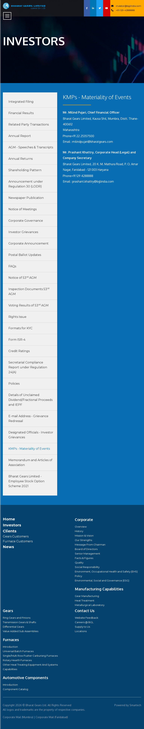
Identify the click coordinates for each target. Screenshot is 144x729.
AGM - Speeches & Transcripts (30, 147)
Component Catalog (15, 689)
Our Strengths (83, 540)
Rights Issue (17, 317)
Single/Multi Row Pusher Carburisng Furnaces (30, 655)
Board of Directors (86, 549)
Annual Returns (20, 159)
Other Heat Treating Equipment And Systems (30, 664)
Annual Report (19, 136)
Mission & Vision (84, 535)
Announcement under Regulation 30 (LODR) (25, 184)
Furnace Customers (18, 541)
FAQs (12, 266)
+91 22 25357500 (82, 136)
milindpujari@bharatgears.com (92, 141)
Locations (81, 631)
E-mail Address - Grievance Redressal (28, 418)
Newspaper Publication (26, 198)
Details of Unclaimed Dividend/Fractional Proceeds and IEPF (30, 399)
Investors (12, 525)
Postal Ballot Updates (24, 255)
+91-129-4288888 (123, 10)
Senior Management (87, 553)
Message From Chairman (90, 544)
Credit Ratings (19, 351)
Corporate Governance (25, 220)
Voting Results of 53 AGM (28, 305)
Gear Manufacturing (87, 595)
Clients (9, 531)
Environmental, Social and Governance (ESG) (102, 580)
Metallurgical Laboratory (89, 604)
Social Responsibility (87, 567)
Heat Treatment (84, 600)
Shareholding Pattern (24, 170)
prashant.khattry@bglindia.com (93, 181)
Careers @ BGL (84, 622)
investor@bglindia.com (126, 5)
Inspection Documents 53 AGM (28, 291)
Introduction (10, 646)
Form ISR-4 (16, 339)
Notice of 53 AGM (22, 277)
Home (9, 519)
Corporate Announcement (28, 243)
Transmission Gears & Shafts (19, 622)
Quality (79, 562)
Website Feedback (86, 617)
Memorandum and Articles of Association (30, 462)
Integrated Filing (21, 101)
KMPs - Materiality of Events (29, 448)
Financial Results (21, 113)
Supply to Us (82, 626)
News (8, 547)
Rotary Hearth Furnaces (17, 660)
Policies (14, 383)
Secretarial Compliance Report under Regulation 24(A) (27, 367)
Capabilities (10, 669)
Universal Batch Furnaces (18, 651)
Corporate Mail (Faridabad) (52, 717)
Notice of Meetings (22, 209)
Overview (81, 526)
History (79, 531)
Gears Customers (15, 536)
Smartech (135, 705)
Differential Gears (13, 626)
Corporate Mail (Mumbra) (18, 717)
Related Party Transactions (28, 124)
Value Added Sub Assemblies (20, 631)
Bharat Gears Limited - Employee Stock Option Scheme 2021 (26, 481)
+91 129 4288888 (82, 176)
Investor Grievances (23, 232)
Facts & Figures (84, 558)
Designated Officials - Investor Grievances (30, 435)
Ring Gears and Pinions (16, 617)
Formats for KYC (20, 328)
